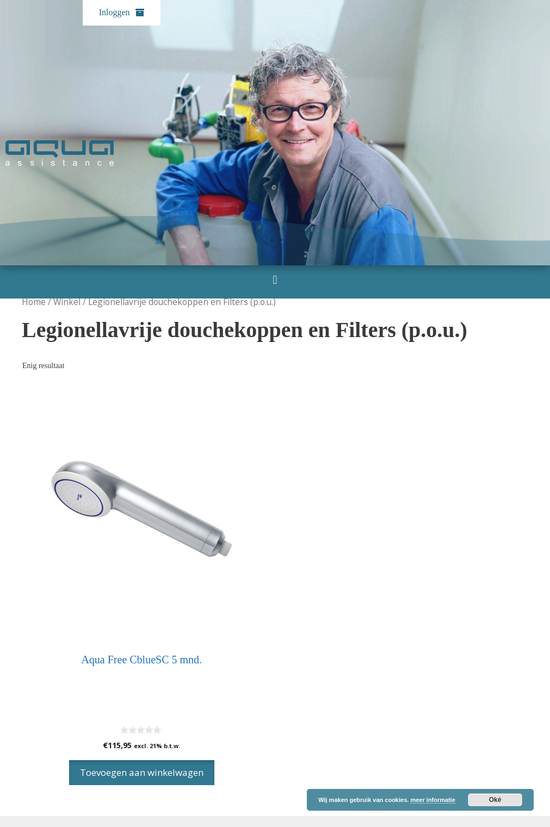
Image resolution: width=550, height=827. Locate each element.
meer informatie (432, 800)
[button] (275, 280)
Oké (495, 800)
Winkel (67, 302)
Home (34, 302)
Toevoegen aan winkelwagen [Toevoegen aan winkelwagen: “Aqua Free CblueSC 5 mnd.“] (141, 772)
